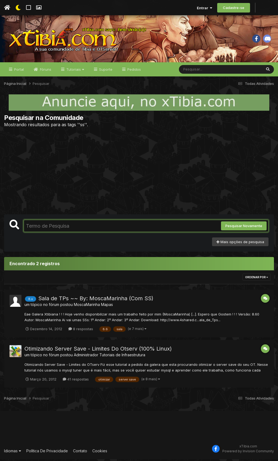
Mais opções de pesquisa (240, 244)
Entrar (204, 8)
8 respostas (80, 331)
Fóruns (45, 71)
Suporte (105, 71)
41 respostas (76, 381)
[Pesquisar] (200, 71)
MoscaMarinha (87, 306)
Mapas (107, 306)
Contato (80, 452)
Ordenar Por (256, 279)
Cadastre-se (233, 7)
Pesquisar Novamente (243, 228)
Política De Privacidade (47, 452)
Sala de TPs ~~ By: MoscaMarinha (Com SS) (95, 300)
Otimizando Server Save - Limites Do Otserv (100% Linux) (98, 350)
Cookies (99, 452)
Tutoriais (74, 71)
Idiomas (12, 452)
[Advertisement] (139, 173)
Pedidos (133, 71)
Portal (18, 71)
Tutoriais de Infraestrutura (122, 356)
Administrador (86, 356)
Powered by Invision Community (248, 453)
